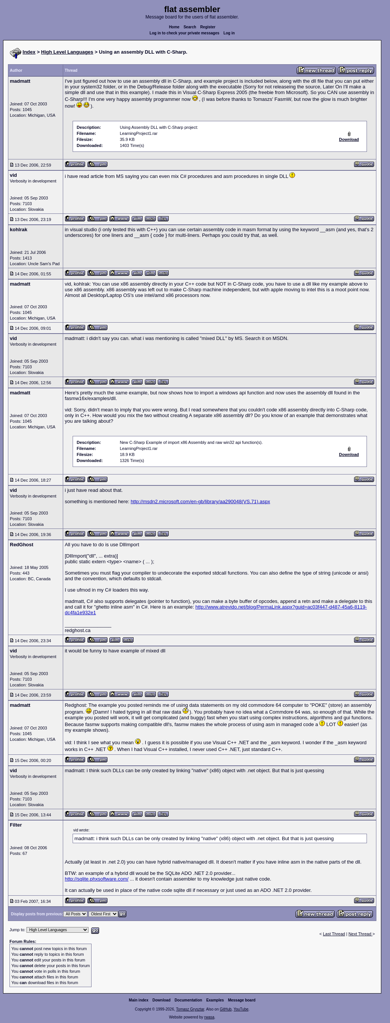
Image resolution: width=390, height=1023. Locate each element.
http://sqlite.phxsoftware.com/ (96, 879)
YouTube (240, 1009)
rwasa (209, 1017)
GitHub (226, 1009)
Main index (139, 1000)
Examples (215, 1000)
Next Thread (360, 934)
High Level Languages (67, 52)
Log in (229, 33)
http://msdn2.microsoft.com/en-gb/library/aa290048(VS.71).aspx (200, 501)
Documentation (188, 1000)
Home (174, 27)
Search (189, 27)
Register (207, 27)
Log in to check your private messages (184, 33)
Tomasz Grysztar (190, 1009)
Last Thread (334, 934)
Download (161, 1000)
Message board (242, 1000)
